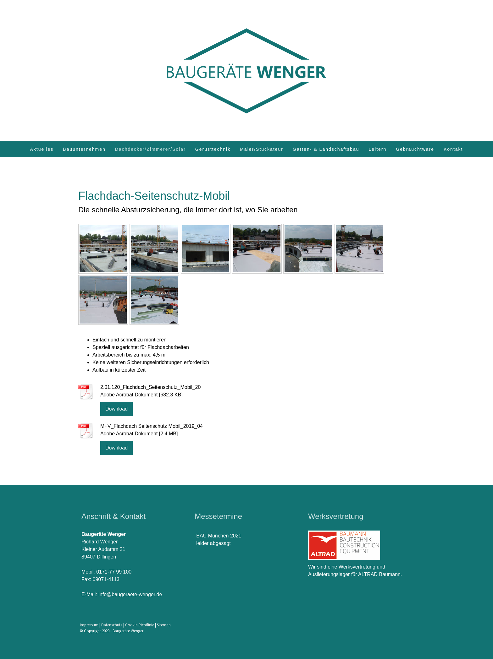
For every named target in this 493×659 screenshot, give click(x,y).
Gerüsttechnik (212, 149)
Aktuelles (42, 149)
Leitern (377, 149)
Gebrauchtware (415, 149)
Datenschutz (111, 624)
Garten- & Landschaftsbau (326, 149)
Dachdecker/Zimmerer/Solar (150, 149)
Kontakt (453, 149)
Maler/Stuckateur (261, 149)
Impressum (89, 624)
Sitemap (164, 624)
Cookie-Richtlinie (139, 624)
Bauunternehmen (84, 149)
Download (116, 408)
